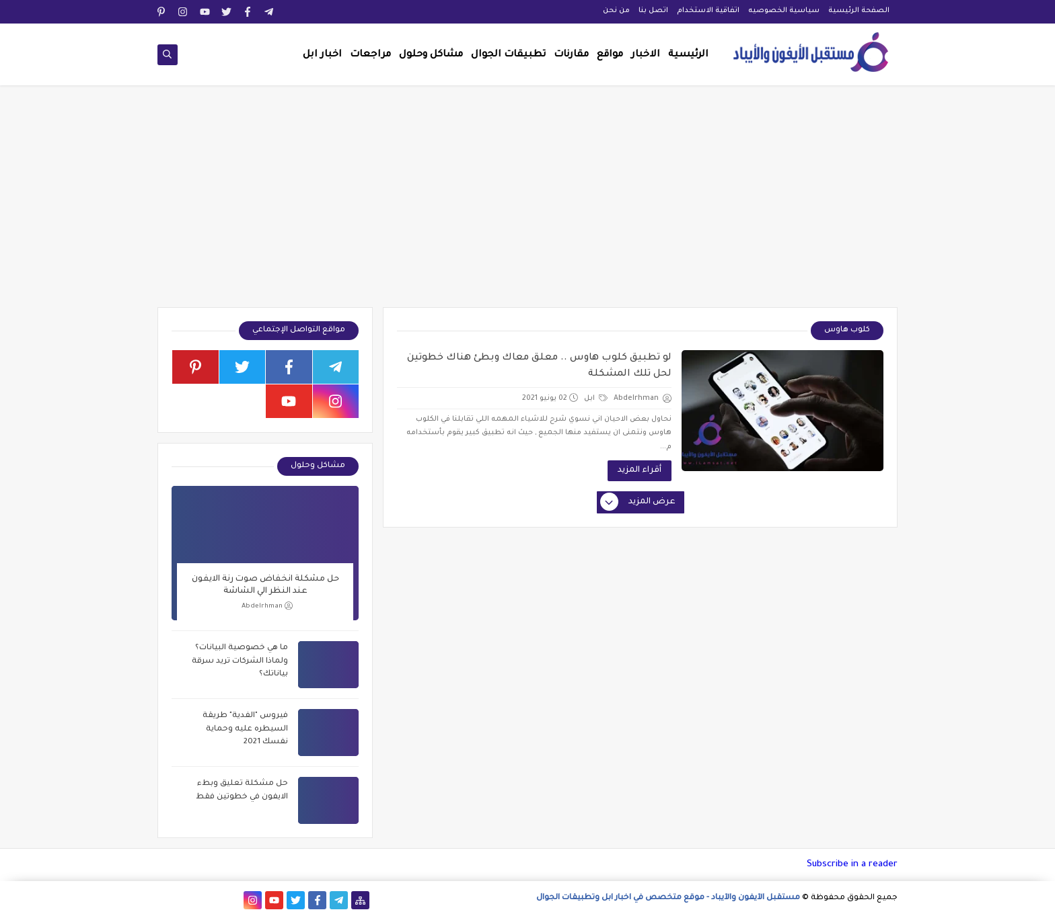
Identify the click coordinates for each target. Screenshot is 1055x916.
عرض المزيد (639, 502)
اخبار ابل (322, 55)
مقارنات (571, 55)
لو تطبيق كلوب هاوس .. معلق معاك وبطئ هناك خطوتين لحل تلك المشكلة (539, 366)
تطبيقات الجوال (508, 55)
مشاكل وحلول (431, 55)
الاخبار (645, 55)
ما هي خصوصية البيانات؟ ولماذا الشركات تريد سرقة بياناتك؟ (240, 661)
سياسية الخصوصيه (784, 11)
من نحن (616, 11)
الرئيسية (688, 55)
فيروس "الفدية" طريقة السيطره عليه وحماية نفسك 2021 (245, 729)
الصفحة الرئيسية (858, 11)
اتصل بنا (653, 11)
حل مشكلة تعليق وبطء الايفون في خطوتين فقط (242, 791)
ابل (596, 398)
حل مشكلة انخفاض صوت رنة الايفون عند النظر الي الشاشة (265, 585)
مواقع (610, 55)
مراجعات (370, 55)
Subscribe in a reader (852, 865)
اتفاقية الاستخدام (708, 11)
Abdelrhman (267, 605)
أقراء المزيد (639, 470)
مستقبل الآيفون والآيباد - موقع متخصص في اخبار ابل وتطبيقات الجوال (668, 898)
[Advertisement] (527, 203)
